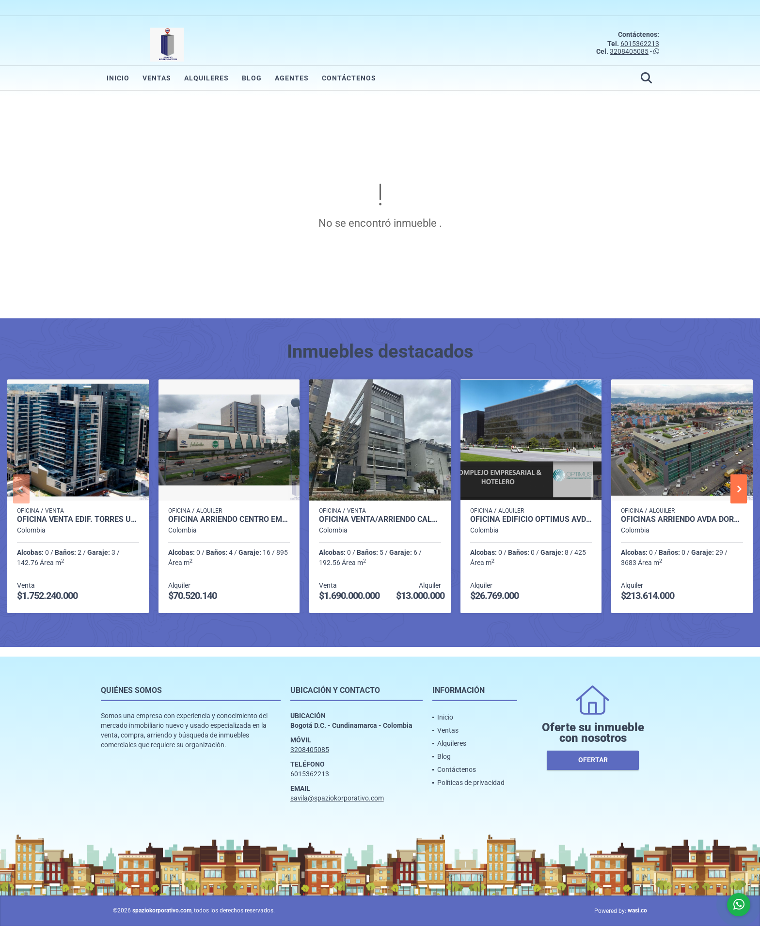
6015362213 (639, 43)
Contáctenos (349, 78)
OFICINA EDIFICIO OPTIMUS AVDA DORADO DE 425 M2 (531, 519)
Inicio (118, 78)
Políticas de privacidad (471, 782)
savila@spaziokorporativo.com (337, 798)
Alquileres (206, 78)
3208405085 (629, 51)
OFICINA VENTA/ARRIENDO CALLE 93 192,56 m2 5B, (380, 519)
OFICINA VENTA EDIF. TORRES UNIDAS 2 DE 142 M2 (78, 519)
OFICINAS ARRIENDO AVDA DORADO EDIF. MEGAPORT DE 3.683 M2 (682, 519)
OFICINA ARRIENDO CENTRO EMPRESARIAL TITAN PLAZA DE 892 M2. (229, 519)
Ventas (156, 78)
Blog (252, 78)
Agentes (292, 78)
